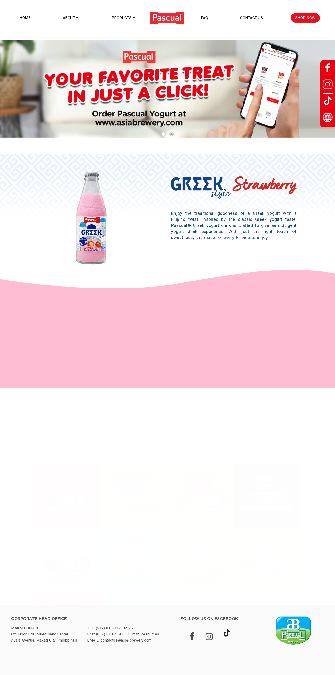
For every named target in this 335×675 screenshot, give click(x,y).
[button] (164, 134)
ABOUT (69, 14)
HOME (25, 14)
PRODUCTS (122, 14)
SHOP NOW (305, 14)
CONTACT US (251, 14)
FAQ (204, 14)
